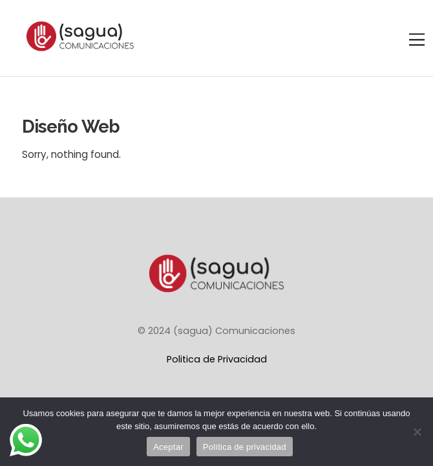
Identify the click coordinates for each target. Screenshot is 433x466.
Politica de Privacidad (217, 359)
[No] (416, 431)
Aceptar (168, 447)
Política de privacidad (244, 447)
